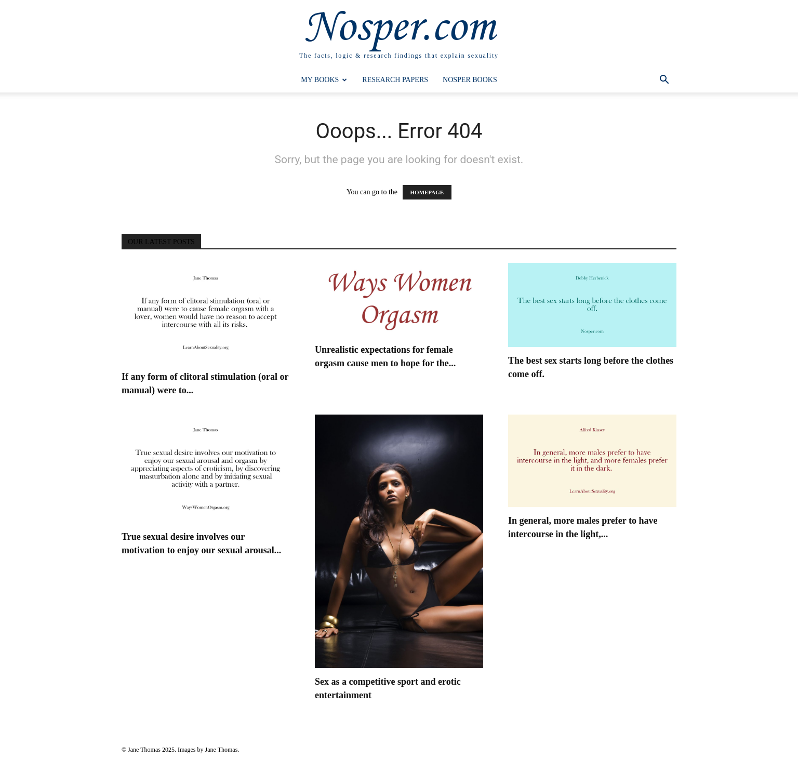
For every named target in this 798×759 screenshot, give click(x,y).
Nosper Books (470, 80)
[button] (663, 81)
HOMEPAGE (427, 192)
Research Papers (395, 80)
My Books (324, 80)
